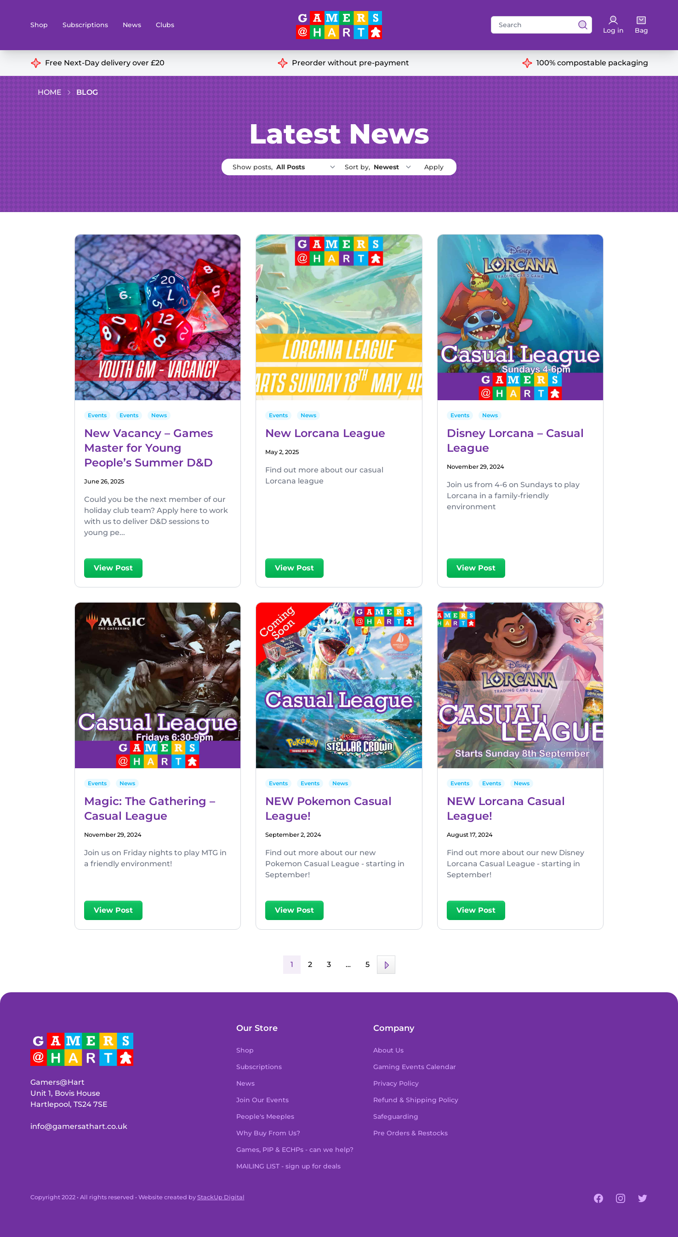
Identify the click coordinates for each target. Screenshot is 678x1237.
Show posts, (287, 167)
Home (50, 92)
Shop (39, 25)
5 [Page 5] (367, 964)
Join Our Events (262, 1100)
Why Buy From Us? (268, 1133)
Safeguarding (395, 1116)
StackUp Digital (221, 1197)
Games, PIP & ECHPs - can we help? (294, 1149)
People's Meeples (265, 1116)
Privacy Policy (396, 1083)
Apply (434, 167)
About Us (388, 1050)
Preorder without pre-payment (350, 62)
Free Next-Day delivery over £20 (105, 62)
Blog (87, 92)
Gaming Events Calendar (414, 1067)
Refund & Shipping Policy (415, 1100)
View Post (113, 568)
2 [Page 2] (310, 964)
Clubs (165, 25)
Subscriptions (85, 25)
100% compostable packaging (592, 62)
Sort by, (381, 167)
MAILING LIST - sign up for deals (288, 1166)
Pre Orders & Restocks (410, 1133)
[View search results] (580, 25)
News (132, 25)
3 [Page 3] (329, 964)
